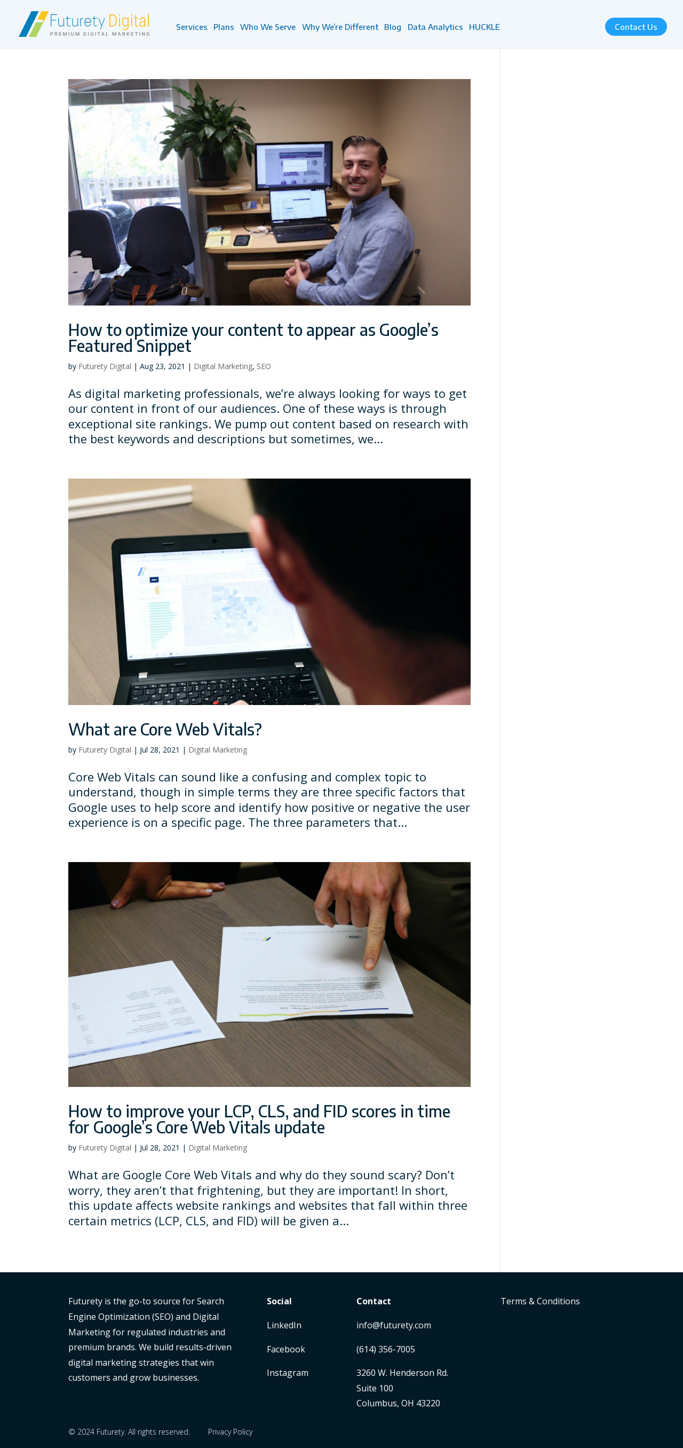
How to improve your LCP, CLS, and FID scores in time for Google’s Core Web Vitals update (259, 1119)
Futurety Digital (104, 366)
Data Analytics (435, 27)
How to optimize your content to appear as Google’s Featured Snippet (253, 337)
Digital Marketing (223, 366)
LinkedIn (284, 1325)
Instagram (287, 1373)
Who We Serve (268, 27)
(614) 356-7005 (385, 1349)
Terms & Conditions (540, 1301)
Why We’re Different (340, 27)
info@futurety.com (393, 1325)
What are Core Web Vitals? (165, 729)
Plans (223, 27)
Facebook (286, 1349)
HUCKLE (484, 27)
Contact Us (636, 27)
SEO (264, 366)
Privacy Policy (230, 1432)
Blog (392, 27)
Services (192, 27)
